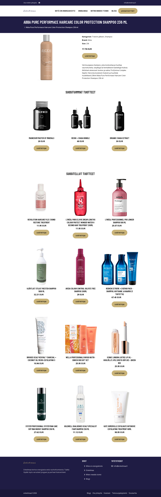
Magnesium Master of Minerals (41, 138)
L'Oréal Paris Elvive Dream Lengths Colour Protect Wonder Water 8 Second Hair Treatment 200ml (80, 222)
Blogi (114, 11)
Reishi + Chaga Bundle (80, 138)
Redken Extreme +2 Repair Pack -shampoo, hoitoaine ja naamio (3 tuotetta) (119, 291)
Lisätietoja (90, 56)
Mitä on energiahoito (65, 11)
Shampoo (108, 37)
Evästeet (107, 493)
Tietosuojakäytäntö (119, 493)
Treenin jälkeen (98, 37)
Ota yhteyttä (97, 493)
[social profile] (39, 3)
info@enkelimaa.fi (130, 3)
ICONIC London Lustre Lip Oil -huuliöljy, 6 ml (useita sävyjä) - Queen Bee (120, 360)
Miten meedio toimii (100, 11)
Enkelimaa (83, 11)
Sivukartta (133, 493)
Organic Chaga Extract (119, 138)
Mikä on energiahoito (94, 466)
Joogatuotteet (128, 11)
